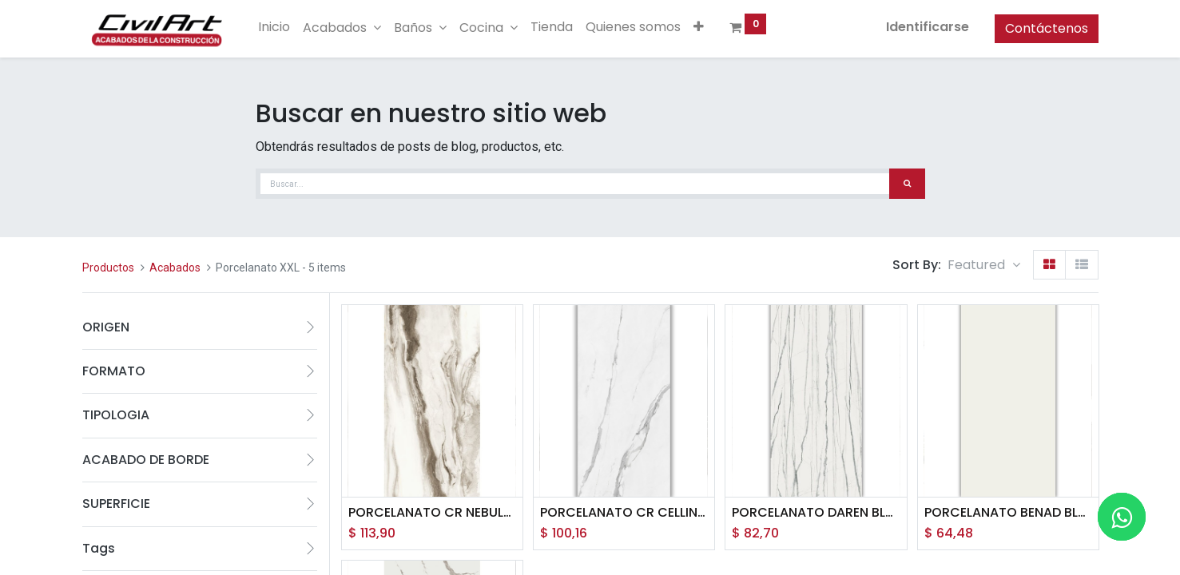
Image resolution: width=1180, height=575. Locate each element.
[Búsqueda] (907, 184)
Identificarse (927, 27)
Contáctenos (1046, 28)
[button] (698, 27)
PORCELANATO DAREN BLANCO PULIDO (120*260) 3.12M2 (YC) (816, 512)
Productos (108, 267)
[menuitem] (274, 27)
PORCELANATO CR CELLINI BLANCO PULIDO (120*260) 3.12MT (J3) (624, 512)
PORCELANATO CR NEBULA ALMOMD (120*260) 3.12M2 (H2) (432, 512)
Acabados (175, 267)
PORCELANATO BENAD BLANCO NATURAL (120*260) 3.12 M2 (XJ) (1008, 512)
